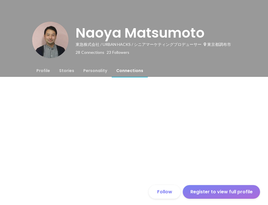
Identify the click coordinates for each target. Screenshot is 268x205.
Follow (164, 191)
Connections (129, 70)
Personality (95, 70)
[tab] (43, 70)
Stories (66, 70)
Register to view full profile (221, 191)
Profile (43, 70)
